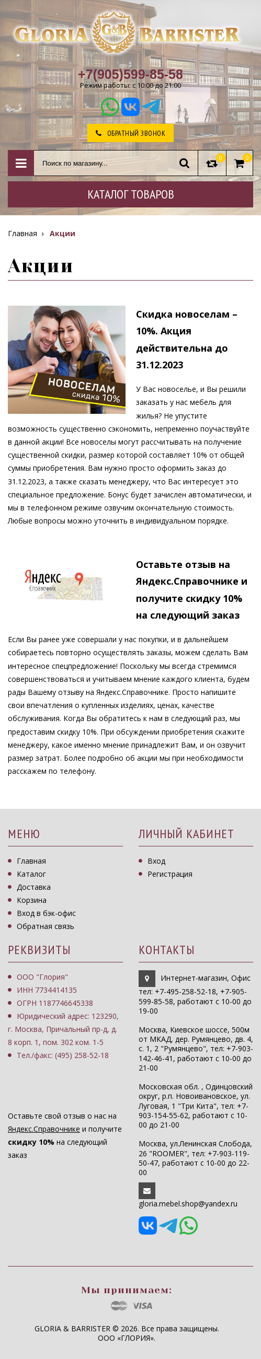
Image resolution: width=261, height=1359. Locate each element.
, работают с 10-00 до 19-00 (195, 1000)
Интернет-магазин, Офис (206, 978)
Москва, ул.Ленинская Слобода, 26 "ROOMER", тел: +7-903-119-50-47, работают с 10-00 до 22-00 (195, 1158)
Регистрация (169, 874)
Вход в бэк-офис (46, 913)
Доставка (34, 887)
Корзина (32, 900)
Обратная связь (45, 926)
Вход (156, 861)
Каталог (31, 874)
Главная (31, 861)
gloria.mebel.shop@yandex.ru (188, 1204)
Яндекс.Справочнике (44, 1129)
